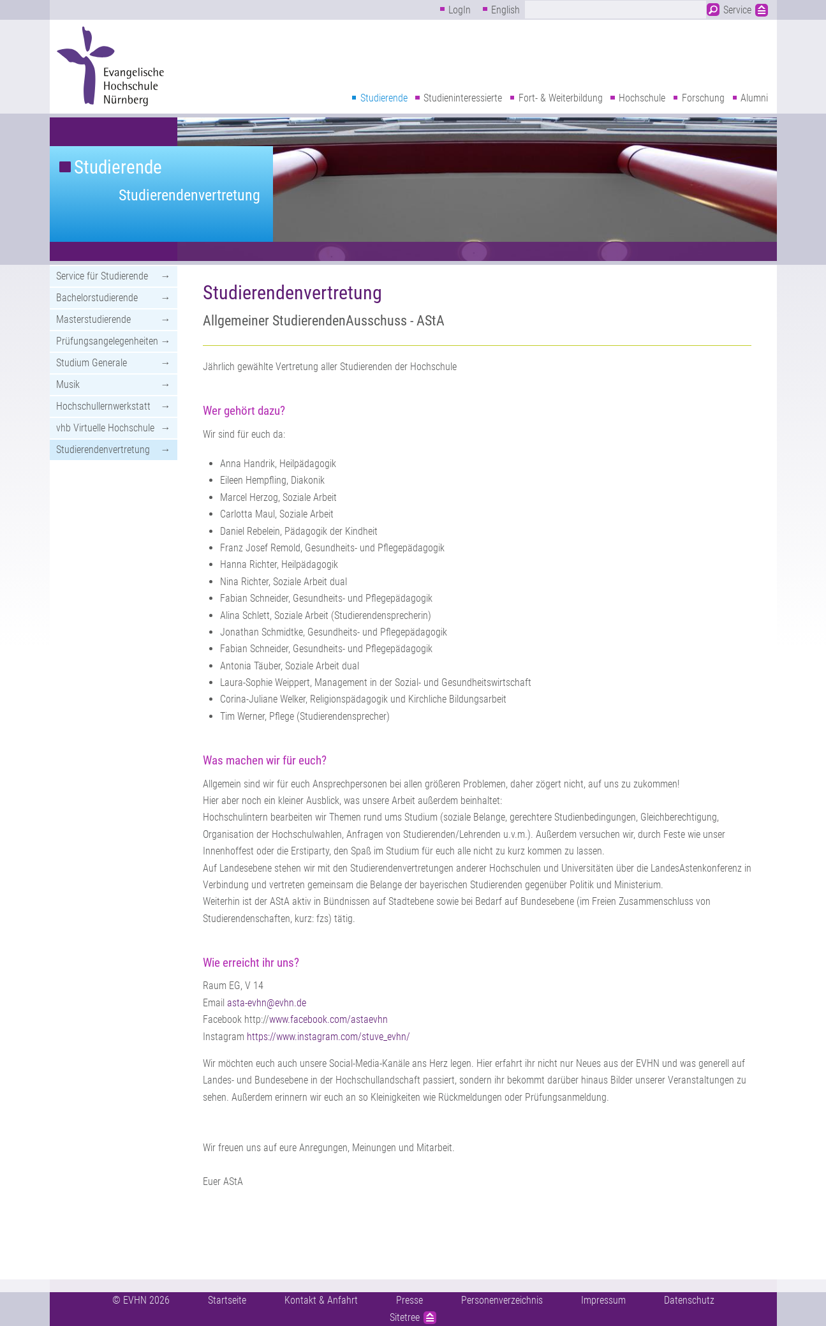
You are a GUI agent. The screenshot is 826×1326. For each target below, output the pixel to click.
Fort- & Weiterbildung (561, 98)
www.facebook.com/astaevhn (328, 1019)
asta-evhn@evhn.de (266, 1003)
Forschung (703, 98)
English (505, 10)
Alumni (754, 98)
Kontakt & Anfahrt (321, 1300)
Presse (409, 1300)
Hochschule (642, 98)
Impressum (603, 1300)
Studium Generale (91, 363)
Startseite (227, 1300)
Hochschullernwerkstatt (103, 406)
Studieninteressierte (463, 98)
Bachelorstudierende (97, 298)
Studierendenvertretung (189, 195)
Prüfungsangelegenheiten (107, 341)
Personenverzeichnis (502, 1300)
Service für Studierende (102, 276)
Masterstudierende (93, 319)
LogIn (459, 10)
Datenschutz (689, 1300)
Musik (68, 384)
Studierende (384, 98)
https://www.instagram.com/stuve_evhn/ (328, 1037)
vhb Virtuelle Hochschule (105, 428)
